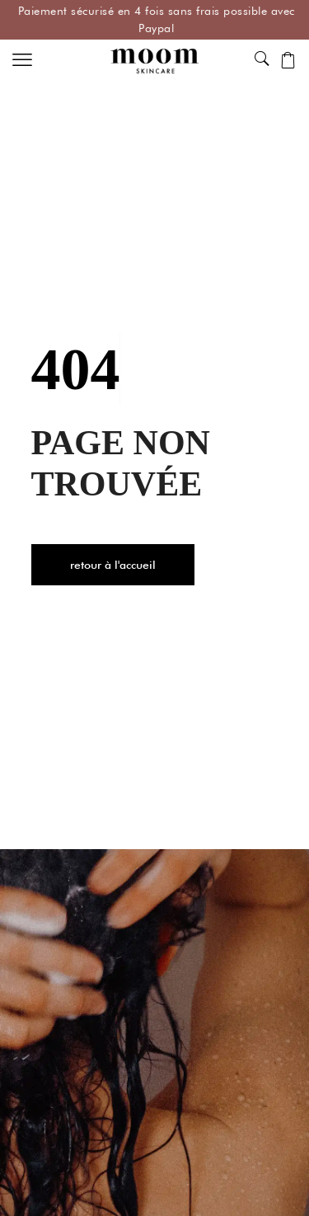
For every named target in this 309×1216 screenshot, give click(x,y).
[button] (22, 60)
